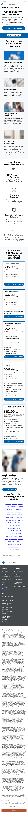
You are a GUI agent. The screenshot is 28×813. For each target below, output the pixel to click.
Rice (21, 531)
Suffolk (20, 536)
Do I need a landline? (7, 600)
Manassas (17, 525)
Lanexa (12, 523)
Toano (6, 539)
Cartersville (13, 506)
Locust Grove (18, 523)
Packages (4, 574)
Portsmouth (9, 531)
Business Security (7, 579)
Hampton (20, 520)
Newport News (11, 528)
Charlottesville (17, 509)
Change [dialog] (4, 1)
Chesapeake (10, 512)
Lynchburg (11, 525)
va (13, 555)
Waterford (20, 539)
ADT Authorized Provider (18, 582)
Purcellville (16, 531)
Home (3, 555)
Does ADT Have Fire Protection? (7, 597)
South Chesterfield (14, 550)
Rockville (20, 533)
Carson (7, 506)
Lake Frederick (17, 544)
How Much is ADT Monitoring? (7, 612)
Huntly (7, 523)
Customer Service (7, 585)
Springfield (9, 536)
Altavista (14, 504)
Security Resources (19, 571)
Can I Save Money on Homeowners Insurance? (7, 617)
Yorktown (9, 544)
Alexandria (8, 504)
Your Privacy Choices (6, 588)
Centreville (20, 506)
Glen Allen (14, 520)
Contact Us (5, 582)
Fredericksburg (18, 517)
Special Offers (6, 576)
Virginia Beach (13, 539)
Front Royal (8, 520)
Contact (13, 803)
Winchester (11, 541)
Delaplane (13, 515)
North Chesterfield (14, 547)
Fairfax (11, 517)
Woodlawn (17, 541)
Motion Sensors (18, 579)
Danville (8, 515)
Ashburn (20, 504)
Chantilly (9, 509)
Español (25, 1)
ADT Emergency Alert (19, 586)
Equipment (17, 574)
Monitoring (17, 576)
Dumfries (20, 515)
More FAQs (5, 622)
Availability (5, 571)
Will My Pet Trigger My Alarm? (7, 608)
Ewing (7, 517)
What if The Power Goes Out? (7, 604)
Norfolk (18, 528)
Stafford (15, 536)
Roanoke (14, 533)
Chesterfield (18, 512)
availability (9, 555)
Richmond (8, 533)
